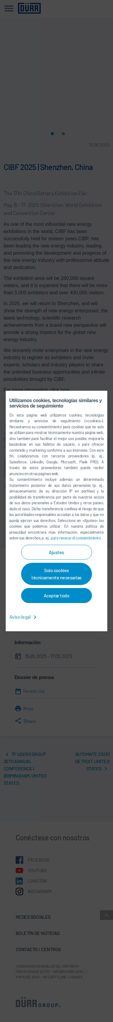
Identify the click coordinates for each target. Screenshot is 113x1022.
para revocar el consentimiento (76, 537)
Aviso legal (24, 617)
